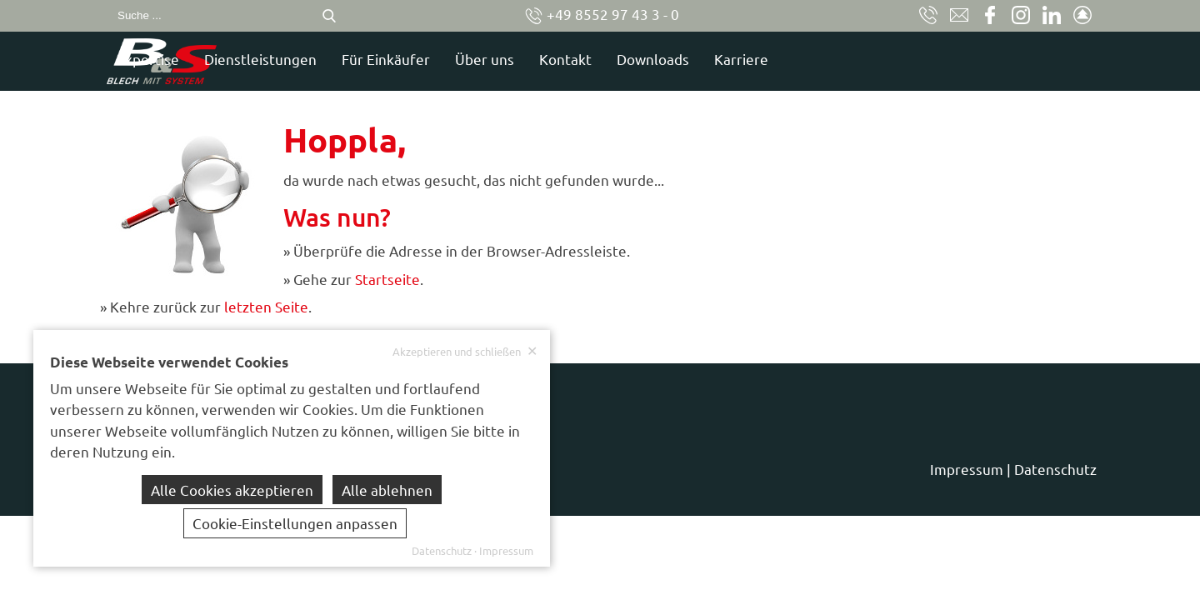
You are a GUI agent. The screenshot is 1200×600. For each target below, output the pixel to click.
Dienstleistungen (414, 59)
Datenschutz (1055, 469)
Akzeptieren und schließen (465, 351)
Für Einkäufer (540, 59)
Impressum (966, 469)
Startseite (387, 279)
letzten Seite (266, 306)
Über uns (638, 59)
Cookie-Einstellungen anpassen (295, 523)
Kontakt (719, 59)
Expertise (302, 59)
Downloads (807, 59)
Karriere (895, 59)
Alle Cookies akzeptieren (232, 489)
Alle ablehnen (387, 489)
